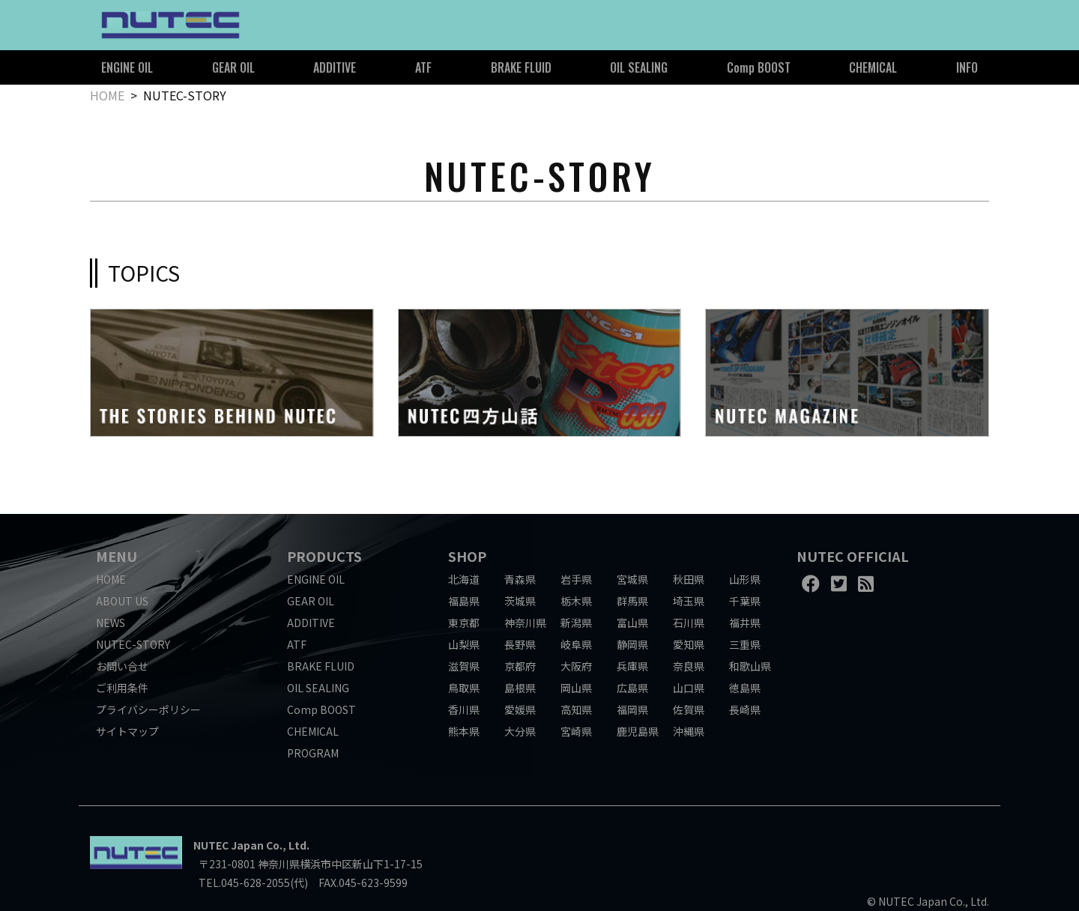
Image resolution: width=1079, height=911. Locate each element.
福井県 (745, 622)
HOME (107, 95)
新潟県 (576, 622)
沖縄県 (688, 731)
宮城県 (632, 579)
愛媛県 (520, 709)
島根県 (520, 687)
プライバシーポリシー (148, 709)
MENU (116, 556)
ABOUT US (122, 600)
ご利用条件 (122, 687)
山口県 (688, 687)
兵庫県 (632, 666)
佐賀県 (688, 709)
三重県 (745, 644)
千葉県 (745, 600)
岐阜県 (576, 644)
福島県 (464, 600)
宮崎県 (576, 731)
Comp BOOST (759, 67)
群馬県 (632, 600)
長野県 (520, 644)
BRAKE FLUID (521, 67)
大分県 (520, 731)
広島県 (632, 687)
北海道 (464, 579)
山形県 (745, 579)
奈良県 (688, 666)
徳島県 (745, 687)
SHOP (467, 556)
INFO (967, 67)
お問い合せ (122, 666)
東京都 (464, 622)
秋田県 (688, 579)
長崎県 (745, 709)
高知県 (576, 709)
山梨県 (464, 644)
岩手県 (576, 579)
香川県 (464, 709)
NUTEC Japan (228, 845)
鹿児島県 (638, 731)
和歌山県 (750, 666)
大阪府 (576, 666)
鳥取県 (464, 687)
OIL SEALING (639, 67)
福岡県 (632, 709)
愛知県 (688, 644)
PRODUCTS (324, 556)
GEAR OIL (233, 67)
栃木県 (576, 600)
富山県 (632, 622)
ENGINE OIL (127, 67)
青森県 (520, 579)
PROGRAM (313, 752)
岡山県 (576, 687)
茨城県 (520, 600)
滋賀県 (464, 666)
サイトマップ (127, 731)
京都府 (520, 666)
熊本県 (464, 731)
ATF (423, 67)
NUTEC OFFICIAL (853, 556)
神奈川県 (525, 622)
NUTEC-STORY (133, 644)
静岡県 (632, 644)
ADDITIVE (334, 67)
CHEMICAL (873, 67)
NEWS (110, 622)
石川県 (688, 622)
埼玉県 (688, 600)
